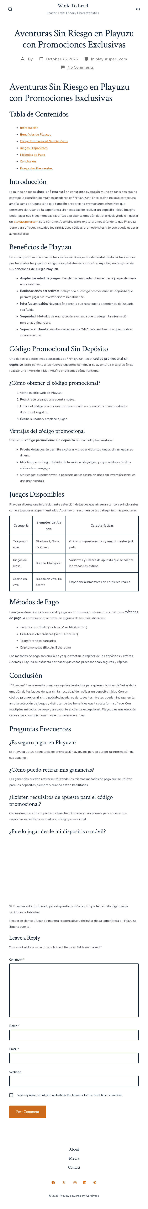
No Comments (80, 67)
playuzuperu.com (111, 59)
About (74, 1149)
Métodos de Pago (32, 154)
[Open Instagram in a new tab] (75, 1182)
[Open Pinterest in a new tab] (94, 1182)
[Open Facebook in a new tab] (53, 1182)
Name (14, 1026)
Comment (16, 960)
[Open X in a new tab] (64, 1182)
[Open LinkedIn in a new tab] (85, 1182)
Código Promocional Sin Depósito (44, 141)
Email (14, 1049)
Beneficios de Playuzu (35, 134)
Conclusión (28, 161)
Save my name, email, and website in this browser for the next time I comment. (70, 1095)
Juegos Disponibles (34, 148)
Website (15, 1072)
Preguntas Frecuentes (36, 168)
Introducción (29, 128)
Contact (74, 1167)
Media (74, 1158)
